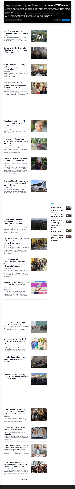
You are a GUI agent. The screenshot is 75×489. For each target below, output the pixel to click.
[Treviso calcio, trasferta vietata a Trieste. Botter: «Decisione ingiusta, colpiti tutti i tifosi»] (16, 447)
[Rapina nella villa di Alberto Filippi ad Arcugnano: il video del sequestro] (16, 50)
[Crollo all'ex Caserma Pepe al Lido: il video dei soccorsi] (58, 231)
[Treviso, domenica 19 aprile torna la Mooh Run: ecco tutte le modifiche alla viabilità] (16, 464)
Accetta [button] (66, 19)
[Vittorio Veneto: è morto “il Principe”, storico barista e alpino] (16, 123)
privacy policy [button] (58, 4)
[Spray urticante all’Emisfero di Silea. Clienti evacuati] (16, 323)
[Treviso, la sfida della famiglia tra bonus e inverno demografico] (16, 67)
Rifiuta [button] (57, 19)
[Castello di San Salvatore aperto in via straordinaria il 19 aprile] (16, 33)
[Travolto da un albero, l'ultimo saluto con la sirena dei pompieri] (16, 359)
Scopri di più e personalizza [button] (13, 19)
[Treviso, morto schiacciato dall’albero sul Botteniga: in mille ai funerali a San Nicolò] (16, 411)
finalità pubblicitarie (13, 11)
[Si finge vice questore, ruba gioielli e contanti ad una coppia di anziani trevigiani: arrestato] (16, 430)
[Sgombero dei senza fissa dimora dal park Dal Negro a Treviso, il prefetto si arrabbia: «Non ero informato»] (16, 262)
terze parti (27, 8)
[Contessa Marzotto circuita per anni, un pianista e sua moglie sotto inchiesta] (16, 183)
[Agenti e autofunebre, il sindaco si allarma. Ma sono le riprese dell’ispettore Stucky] (16, 241)
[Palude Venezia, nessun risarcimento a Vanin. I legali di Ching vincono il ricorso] (16, 221)
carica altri (25, 479)
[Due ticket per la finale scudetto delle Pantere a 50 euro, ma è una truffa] (16, 284)
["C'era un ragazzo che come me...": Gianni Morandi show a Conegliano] (58, 238)
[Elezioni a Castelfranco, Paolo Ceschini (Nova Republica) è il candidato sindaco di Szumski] (16, 160)
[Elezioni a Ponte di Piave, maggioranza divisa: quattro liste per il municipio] (16, 85)
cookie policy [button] (29, 6)
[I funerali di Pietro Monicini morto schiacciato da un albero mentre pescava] (16, 376)
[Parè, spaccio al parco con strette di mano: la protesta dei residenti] (16, 141)
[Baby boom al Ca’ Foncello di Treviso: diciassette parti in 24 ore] (16, 341)
